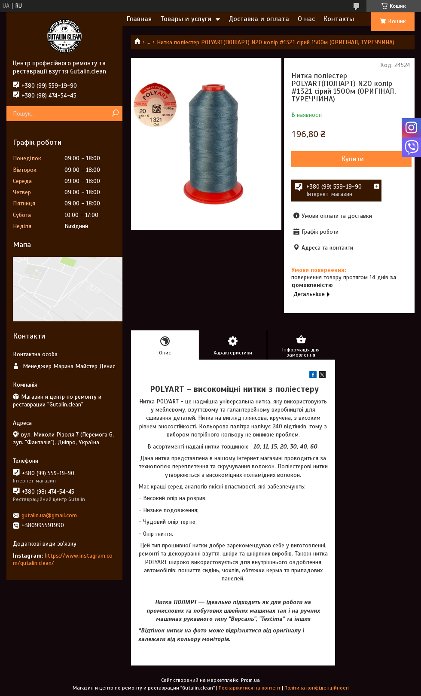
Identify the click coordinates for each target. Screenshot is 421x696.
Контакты (338, 19)
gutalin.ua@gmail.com (49, 515)
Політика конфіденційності (316, 688)
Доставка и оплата (259, 19)
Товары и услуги (185, 19)
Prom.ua (250, 680)
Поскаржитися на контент (250, 688)
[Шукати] (114, 113)
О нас (306, 19)
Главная (139, 19)
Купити (353, 159)
